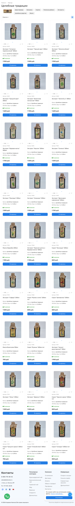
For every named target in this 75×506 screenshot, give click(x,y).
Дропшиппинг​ (65, 485)
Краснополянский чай (35, 481)
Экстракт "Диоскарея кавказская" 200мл (59, 199)
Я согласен (59, 497)
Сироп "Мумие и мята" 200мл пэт (36, 298)
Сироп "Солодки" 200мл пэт (61, 446)
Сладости (32, 492)
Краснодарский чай (35, 477)
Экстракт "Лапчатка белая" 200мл (60, 50)
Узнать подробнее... (57, 494)
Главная (3, 3)
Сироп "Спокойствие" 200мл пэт (36, 447)
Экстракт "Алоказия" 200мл (36, 198)
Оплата (47, 481)
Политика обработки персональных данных (61, 502)
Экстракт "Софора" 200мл (11, 297)
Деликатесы (33, 495)
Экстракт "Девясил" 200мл (36, 397)
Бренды (10, 3)
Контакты (48, 489)
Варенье (32, 490)
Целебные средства (20, 13)
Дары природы (19, 10)
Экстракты (61, 10)
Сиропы (38, 10)
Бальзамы (29, 10)
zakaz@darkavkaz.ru (6, 480)
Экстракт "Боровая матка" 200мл (11, 149)
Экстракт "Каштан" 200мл (35, 148)
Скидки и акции (66, 475)
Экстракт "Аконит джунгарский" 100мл (58, 348)
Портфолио (48, 486)
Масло (31, 13)
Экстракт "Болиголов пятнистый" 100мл (34, 99)
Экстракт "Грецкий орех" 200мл (11, 99)
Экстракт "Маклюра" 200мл (11, 198)
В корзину (13, 65)
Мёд (30, 487)
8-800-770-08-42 (7, 477)
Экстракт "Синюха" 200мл (60, 148)
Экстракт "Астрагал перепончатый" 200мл (10, 50)
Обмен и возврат (50, 483)
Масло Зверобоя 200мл (10, 248)
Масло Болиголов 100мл (10, 347)
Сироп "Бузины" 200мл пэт (35, 347)
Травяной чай (33, 484)
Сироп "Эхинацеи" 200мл (60, 248)
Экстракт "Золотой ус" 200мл (61, 99)
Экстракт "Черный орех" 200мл (37, 49)
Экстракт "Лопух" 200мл (10, 397)
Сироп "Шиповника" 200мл (60, 297)
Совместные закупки (65, 482)
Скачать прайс (65, 478)
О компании (49, 475)
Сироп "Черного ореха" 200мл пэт (61, 398)
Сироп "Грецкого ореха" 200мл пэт (13, 447)
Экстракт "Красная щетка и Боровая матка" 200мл (36, 249)
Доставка (48, 478)
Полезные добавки (49, 10)
